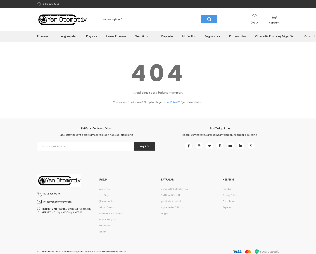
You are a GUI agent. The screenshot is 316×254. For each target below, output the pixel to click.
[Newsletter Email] (96, 147)
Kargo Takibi (106, 227)
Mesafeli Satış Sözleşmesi (174, 191)
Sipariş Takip (229, 197)
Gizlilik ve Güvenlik (170, 197)
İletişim (102, 233)
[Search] (158, 20)
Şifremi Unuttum (107, 203)
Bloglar (165, 215)
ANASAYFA (173, 103)
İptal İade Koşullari (171, 203)
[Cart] (274, 20)
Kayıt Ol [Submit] (143, 147)
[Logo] (62, 20)
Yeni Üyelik (104, 191)
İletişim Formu (106, 209)
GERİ (144, 103)
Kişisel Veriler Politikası (172, 209)
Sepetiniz (227, 209)
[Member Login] (254, 20)
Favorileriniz (229, 203)
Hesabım (227, 191)
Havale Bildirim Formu (111, 215)
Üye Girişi (104, 197)
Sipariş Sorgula (107, 221)
